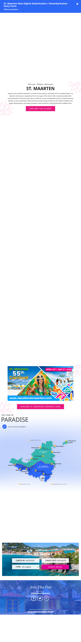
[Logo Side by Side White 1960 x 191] (12, 16)
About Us (40, 635)
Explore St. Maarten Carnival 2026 (40, 331)
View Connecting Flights (14, 352)
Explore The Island (40, 33)
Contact (40, 640)
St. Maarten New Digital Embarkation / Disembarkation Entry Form (36, 5)
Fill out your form (11, 9)
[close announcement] (77, 4)
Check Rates (55, 492)
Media (40, 629)
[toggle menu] (77, 16)
